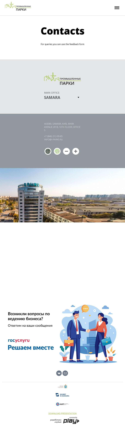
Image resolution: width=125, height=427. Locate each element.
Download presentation (62, 413)
